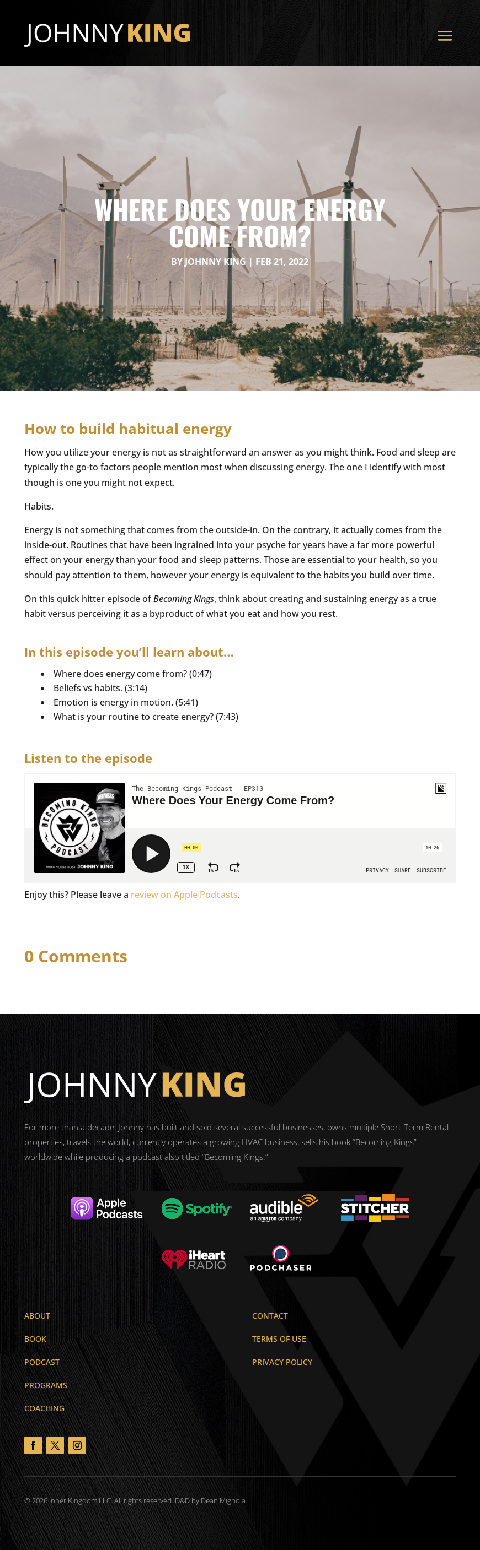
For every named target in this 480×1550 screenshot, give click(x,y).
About (37, 1315)
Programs (45, 1385)
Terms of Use (279, 1339)
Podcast (42, 1362)
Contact (270, 1315)
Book (35, 1339)
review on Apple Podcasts (184, 894)
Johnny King (215, 262)
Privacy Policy (282, 1362)
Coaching (44, 1408)
